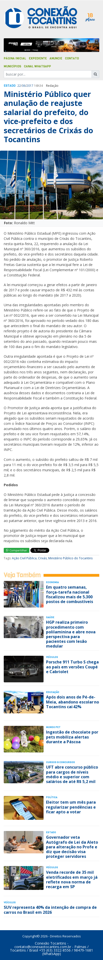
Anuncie (56, 58)
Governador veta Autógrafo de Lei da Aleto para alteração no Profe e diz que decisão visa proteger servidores (72, 846)
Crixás (42, 558)
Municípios (12, 66)
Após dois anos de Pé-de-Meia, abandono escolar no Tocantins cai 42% (72, 701)
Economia (52, 582)
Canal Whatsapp (37, 66)
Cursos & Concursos (60, 762)
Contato (72, 58)
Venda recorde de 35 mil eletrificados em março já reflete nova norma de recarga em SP (72, 879)
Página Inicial (15, 58)
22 (19, 86)
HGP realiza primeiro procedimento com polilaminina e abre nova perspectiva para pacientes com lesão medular (71, 634)
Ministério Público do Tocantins (70, 558)
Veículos (52, 657)
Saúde (50, 617)
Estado (9, 86)
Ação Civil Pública (24, 558)
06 (23, 86)
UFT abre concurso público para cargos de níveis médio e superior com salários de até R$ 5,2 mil (72, 774)
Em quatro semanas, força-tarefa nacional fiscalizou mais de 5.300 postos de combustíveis (69, 594)
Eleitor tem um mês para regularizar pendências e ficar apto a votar (71, 806)
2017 (29, 86)
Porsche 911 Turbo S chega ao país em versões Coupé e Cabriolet (72, 666)
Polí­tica (51, 797)
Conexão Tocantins (50, 943)
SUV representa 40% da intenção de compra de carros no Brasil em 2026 (50, 910)
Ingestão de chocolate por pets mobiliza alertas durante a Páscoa (72, 736)
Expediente (38, 58)
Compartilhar (16, 550)
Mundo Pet (53, 727)
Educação (52, 692)
